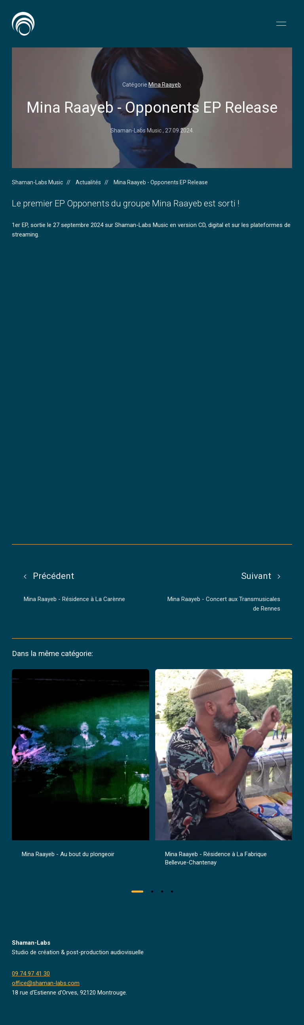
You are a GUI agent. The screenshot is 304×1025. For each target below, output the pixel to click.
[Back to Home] (23, 24)
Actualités (88, 182)
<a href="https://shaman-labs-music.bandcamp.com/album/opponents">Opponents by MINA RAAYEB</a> (81, 391)
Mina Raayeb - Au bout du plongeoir (68, 854)
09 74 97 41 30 (31, 973)
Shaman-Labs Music (37, 182)
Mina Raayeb (164, 84)
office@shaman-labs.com (46, 983)
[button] (281, 23)
